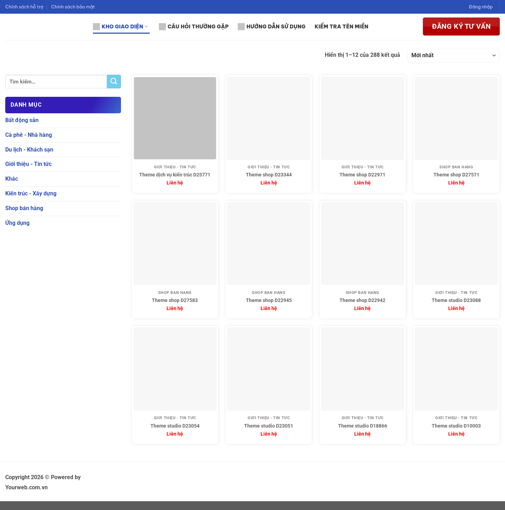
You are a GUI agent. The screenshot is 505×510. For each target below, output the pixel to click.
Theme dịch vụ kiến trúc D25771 (174, 175)
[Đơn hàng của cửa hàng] (453, 55)
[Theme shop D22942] (362, 243)
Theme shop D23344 (269, 175)
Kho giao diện (120, 26)
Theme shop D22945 (269, 300)
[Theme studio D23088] (456, 243)
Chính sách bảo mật (73, 6)
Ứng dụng (17, 222)
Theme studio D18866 (362, 426)
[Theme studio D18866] (362, 369)
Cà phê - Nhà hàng (28, 135)
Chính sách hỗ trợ (24, 6)
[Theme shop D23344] (268, 118)
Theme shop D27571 (456, 175)
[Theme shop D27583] (175, 243)
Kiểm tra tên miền (341, 27)
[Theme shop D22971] (362, 118)
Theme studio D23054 (175, 426)
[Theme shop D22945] (268, 243)
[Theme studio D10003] (456, 369)
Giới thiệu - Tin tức (28, 164)
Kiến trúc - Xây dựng (30, 193)
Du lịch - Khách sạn (29, 149)
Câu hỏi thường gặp (194, 26)
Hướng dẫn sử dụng (271, 26)
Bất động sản (22, 120)
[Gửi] (114, 81)
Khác (11, 178)
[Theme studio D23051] (268, 369)
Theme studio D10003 (456, 426)
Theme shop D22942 (362, 300)
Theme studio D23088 (456, 300)
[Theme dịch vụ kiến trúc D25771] (175, 118)
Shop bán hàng (24, 208)
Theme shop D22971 (362, 175)
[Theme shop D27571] (456, 118)
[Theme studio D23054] (175, 369)
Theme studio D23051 (268, 426)
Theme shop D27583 (175, 300)
